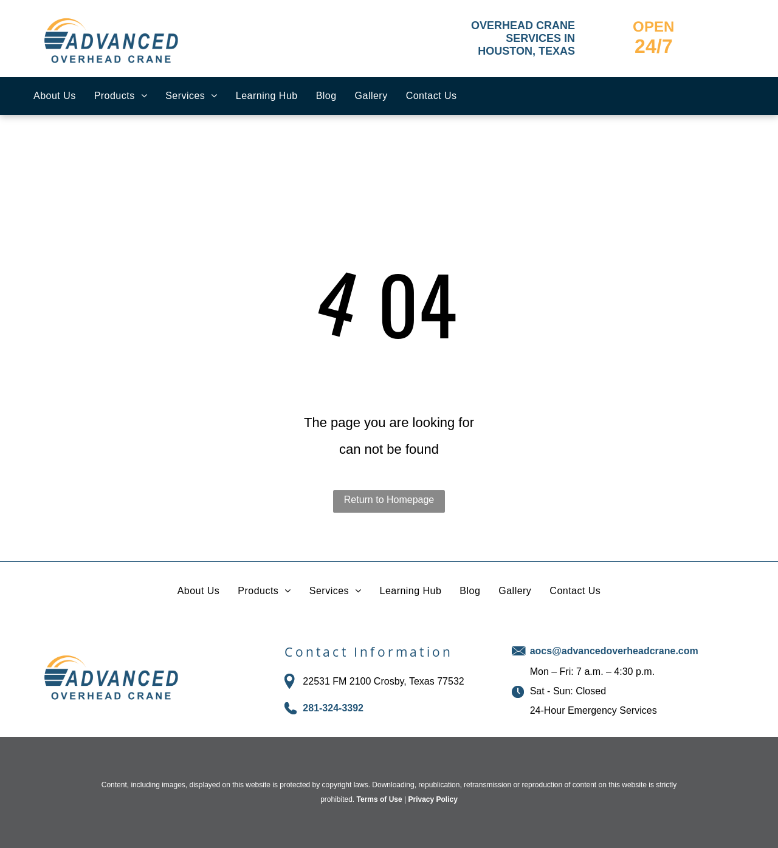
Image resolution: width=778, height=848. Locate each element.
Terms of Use (379, 799)
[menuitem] (54, 96)
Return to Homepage (389, 499)
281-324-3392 (333, 708)
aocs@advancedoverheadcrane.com (614, 651)
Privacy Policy (432, 799)
